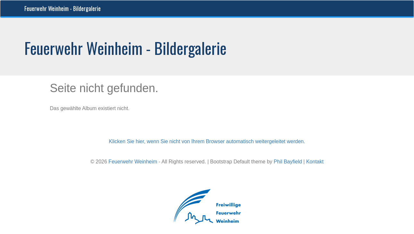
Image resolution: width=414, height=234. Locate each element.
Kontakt (315, 161)
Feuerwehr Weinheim (132, 161)
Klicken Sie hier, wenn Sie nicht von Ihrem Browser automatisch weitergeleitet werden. (207, 141)
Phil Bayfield (288, 161)
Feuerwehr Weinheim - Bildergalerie (62, 8)
